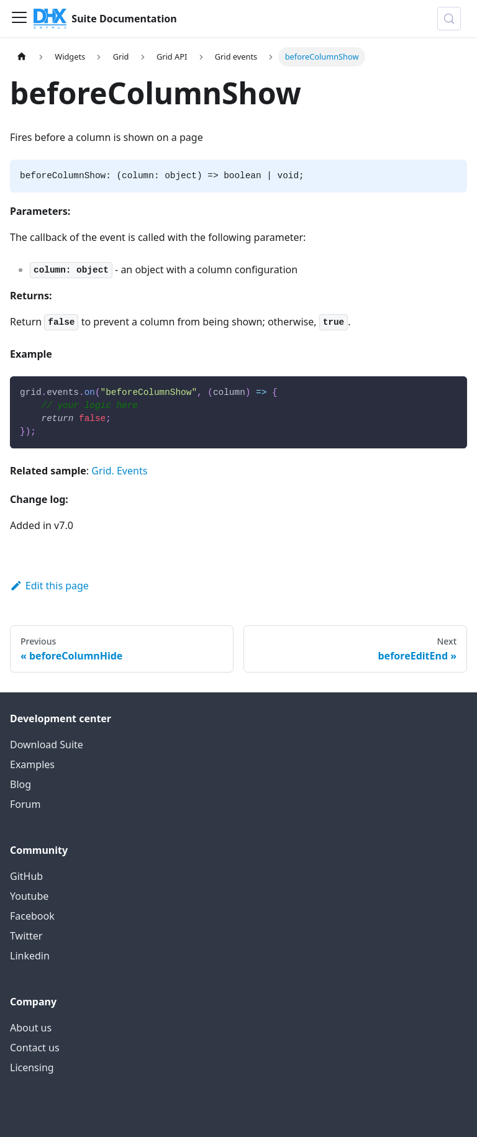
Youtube (29, 896)
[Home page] (22, 56)
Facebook (32, 916)
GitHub (26, 876)
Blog (20, 784)
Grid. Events (119, 471)
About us (31, 1028)
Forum (25, 804)
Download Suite (46, 744)
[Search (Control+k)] (449, 18)
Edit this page (49, 585)
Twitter (26, 936)
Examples (32, 764)
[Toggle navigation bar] (19, 18)
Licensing (32, 1067)
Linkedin (30, 956)
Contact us (35, 1047)
